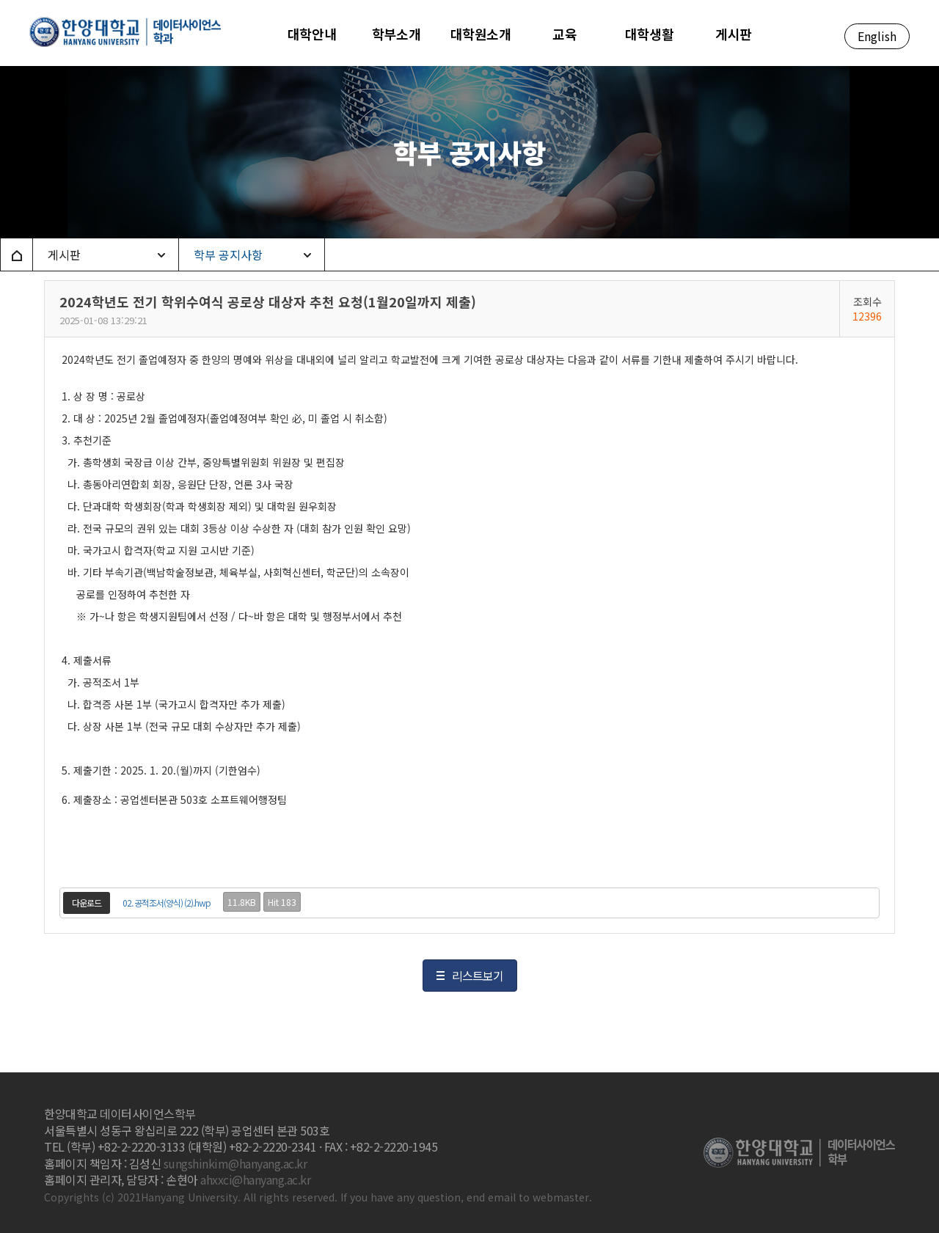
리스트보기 (477, 975)
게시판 (64, 254)
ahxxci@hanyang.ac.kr (255, 1179)
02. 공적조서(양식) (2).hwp (167, 902)
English (877, 36)
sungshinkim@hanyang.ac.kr (235, 1163)
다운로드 (86, 902)
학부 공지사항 (228, 254)
